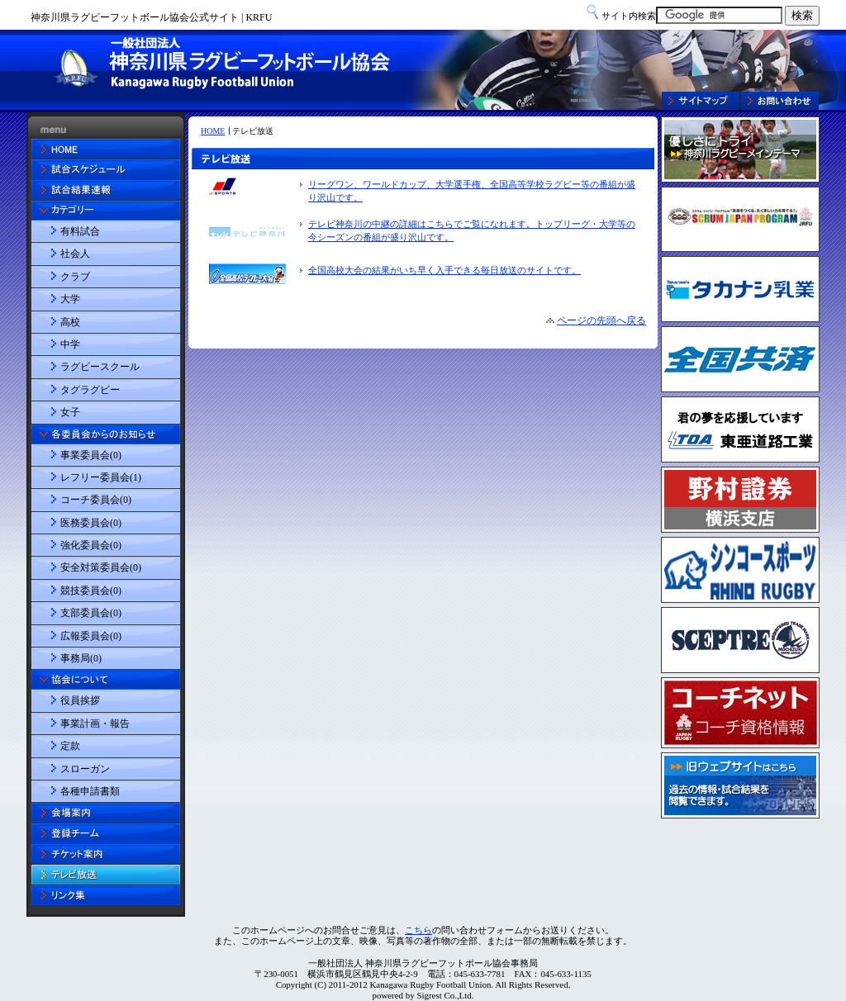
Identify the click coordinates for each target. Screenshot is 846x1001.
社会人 (75, 253)
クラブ (75, 276)
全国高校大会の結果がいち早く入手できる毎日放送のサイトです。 (444, 270)
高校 (70, 322)
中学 (70, 344)
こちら (418, 930)
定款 (70, 746)
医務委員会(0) (90, 523)
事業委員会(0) (90, 455)
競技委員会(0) (90, 590)
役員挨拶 (80, 700)
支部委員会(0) (90, 613)
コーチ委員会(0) (95, 499)
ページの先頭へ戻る (601, 320)
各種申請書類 (90, 791)
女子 (70, 412)
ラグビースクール (100, 366)
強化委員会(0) (90, 545)
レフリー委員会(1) (100, 477)
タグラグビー (90, 390)
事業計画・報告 (95, 723)
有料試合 (80, 231)
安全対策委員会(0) (100, 567)
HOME (213, 130)
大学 (70, 299)
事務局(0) (81, 658)
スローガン (85, 769)
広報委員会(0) (90, 636)
